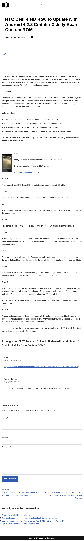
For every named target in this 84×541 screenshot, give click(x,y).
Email (5, 428)
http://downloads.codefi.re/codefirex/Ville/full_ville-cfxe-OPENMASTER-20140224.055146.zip (41, 367)
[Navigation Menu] (79, 5)
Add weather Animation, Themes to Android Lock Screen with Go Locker (31, 519)
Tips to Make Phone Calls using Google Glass (20, 524)
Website (5, 438)
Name (5, 419)
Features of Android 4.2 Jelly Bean (16, 516)
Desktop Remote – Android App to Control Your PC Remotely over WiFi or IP (33, 522)
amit (8, 37)
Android (30, 37)
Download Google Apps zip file (26, 172)
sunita (6, 358)
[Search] (42, 4)
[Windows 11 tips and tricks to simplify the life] (5, 5)
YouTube (5, 54)
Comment (6, 448)
